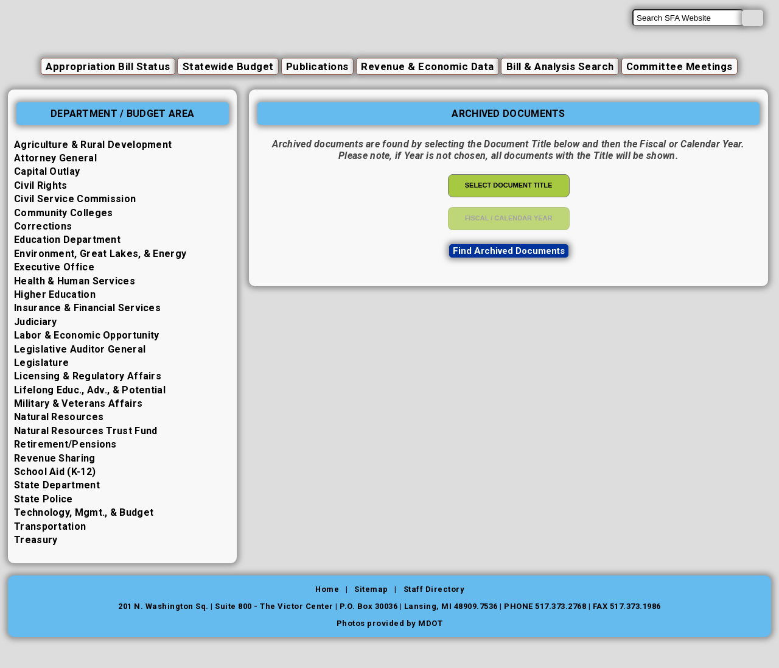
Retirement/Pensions (65, 444)
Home (327, 589)
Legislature (41, 362)
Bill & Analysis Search (560, 66)
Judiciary (35, 322)
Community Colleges (63, 213)
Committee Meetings (681, 66)
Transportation (50, 526)
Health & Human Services (74, 281)
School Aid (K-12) (55, 471)
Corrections (43, 226)
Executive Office (54, 267)
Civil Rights (41, 185)
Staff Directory (434, 589)
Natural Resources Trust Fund (85, 431)
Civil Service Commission (75, 199)
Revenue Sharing (55, 458)
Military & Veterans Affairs (78, 403)
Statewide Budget (225, 66)
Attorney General (55, 158)
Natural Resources (58, 417)
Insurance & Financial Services (87, 308)
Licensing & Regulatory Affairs (87, 376)
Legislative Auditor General (79, 349)
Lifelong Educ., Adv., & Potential (90, 390)
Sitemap (371, 589)
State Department (57, 485)
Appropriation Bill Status (105, 66)
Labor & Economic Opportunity (86, 335)
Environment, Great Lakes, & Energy (100, 253)
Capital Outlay (47, 172)
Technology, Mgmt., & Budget (83, 512)
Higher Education (55, 294)
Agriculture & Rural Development (93, 144)
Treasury (35, 540)
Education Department (67, 239)
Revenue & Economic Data (426, 66)
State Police (43, 499)
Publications (315, 66)
